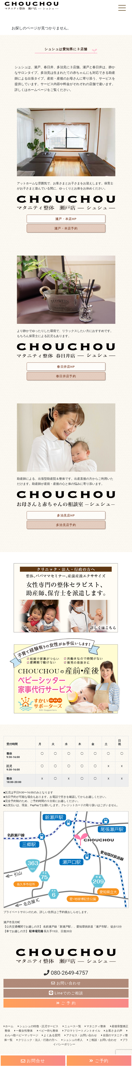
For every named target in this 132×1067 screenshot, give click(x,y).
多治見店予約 (66, 525)
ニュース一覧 (72, 1026)
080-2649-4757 (66, 973)
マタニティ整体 (95, 1026)
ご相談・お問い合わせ (101, 1040)
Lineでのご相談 (66, 993)
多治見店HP (66, 515)
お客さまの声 (113, 1030)
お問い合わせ (66, 983)
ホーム (9, 1026)
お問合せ (33, 1060)
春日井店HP (66, 366)
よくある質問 (51, 1035)
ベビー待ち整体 (47, 1030)
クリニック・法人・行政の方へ (37, 1040)
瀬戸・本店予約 (66, 228)
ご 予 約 (66, 1003)
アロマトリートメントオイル (81, 1030)
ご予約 (99, 1060)
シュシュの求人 (72, 1040)
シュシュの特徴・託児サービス (38, 1026)
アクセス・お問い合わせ (81, 1035)
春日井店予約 (66, 376)
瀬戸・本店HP (66, 219)
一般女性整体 (23, 1030)
